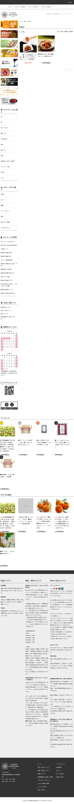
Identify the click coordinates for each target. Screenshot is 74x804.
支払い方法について (43, 767)
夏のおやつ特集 (5, 276)
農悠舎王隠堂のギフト (7, 280)
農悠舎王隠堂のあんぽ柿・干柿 (9, 264)
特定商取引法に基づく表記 (45, 777)
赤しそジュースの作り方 (7, 241)
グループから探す (32, 7)
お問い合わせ (60, 777)
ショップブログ (42, 787)
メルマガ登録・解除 (43, 783)
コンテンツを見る (45, 7)
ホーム (10, 7)
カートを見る (60, 774)
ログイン (58, 770)
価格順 (66, 31)
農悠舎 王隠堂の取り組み (8, 293)
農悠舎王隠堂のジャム (7, 289)
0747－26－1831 (10, 779)
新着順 (71, 31)
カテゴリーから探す (19, 7)
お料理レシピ (4, 249)
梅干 (25, 21)
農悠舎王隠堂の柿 (6, 256)
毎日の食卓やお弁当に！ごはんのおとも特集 (9, 285)
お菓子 (29, 21)
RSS (39, 790)
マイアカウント (60, 764)
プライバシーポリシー (44, 780)
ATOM (43, 790)
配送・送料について (43, 770)
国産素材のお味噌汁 (6, 269)
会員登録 (58, 767)
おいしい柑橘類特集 (6, 260)
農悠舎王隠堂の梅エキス (8, 273)
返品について (41, 774)
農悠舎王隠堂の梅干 (6, 253)
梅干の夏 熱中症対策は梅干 (9, 245)
